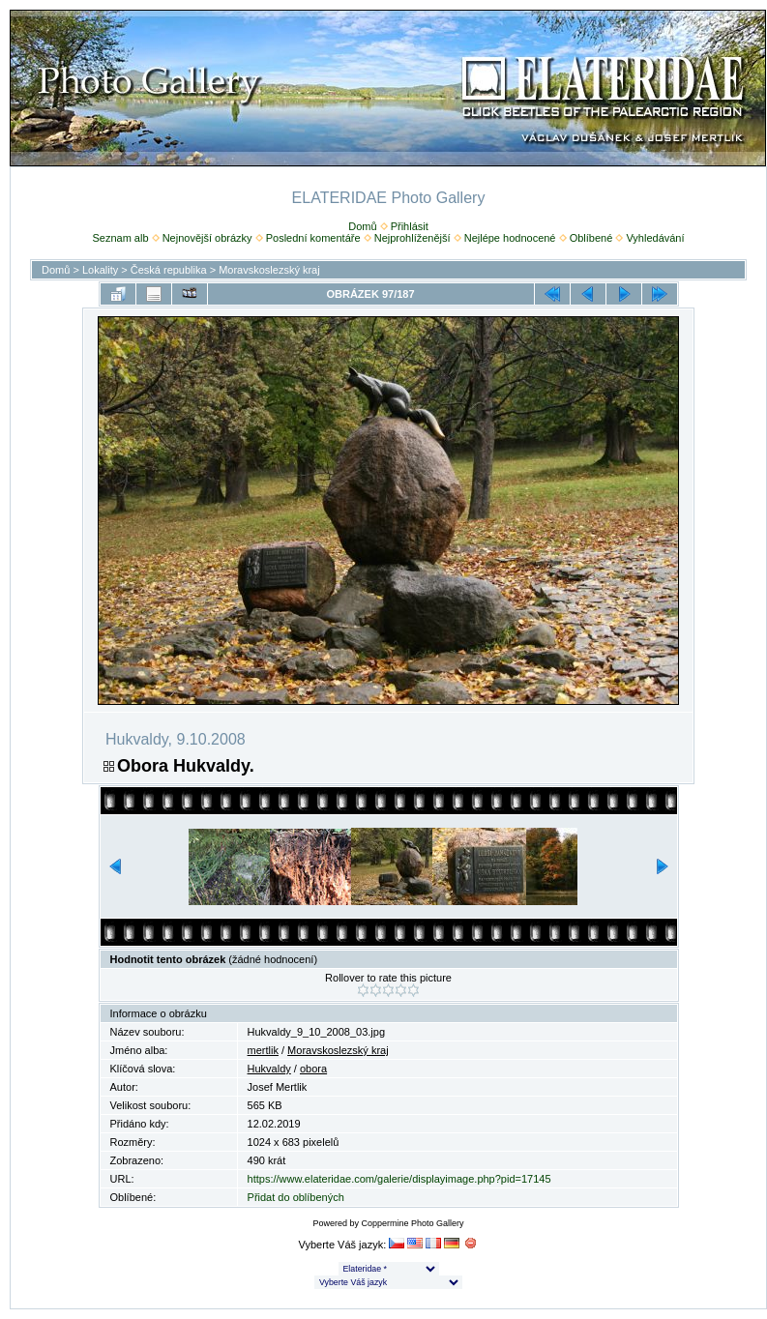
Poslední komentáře (313, 238)
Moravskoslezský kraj (269, 270)
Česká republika (169, 270)
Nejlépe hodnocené (510, 238)
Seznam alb (120, 238)
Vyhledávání (655, 238)
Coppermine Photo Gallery (412, 1223)
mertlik (263, 1050)
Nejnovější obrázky (207, 238)
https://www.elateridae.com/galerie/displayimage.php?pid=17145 (399, 1179)
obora (313, 1068)
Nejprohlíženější (412, 238)
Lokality (100, 270)
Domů (362, 226)
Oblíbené (591, 238)
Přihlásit (409, 226)
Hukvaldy (269, 1068)
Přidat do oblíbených (296, 1197)
